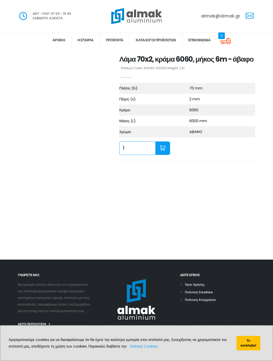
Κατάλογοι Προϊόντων (156, 40)
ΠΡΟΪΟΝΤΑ (114, 40)
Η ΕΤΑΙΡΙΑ (86, 40)
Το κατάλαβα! (248, 343)
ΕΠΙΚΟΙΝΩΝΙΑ (199, 40)
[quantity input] (137, 148)
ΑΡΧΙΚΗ (58, 40)
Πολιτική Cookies (143, 346)
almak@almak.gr (220, 16)
